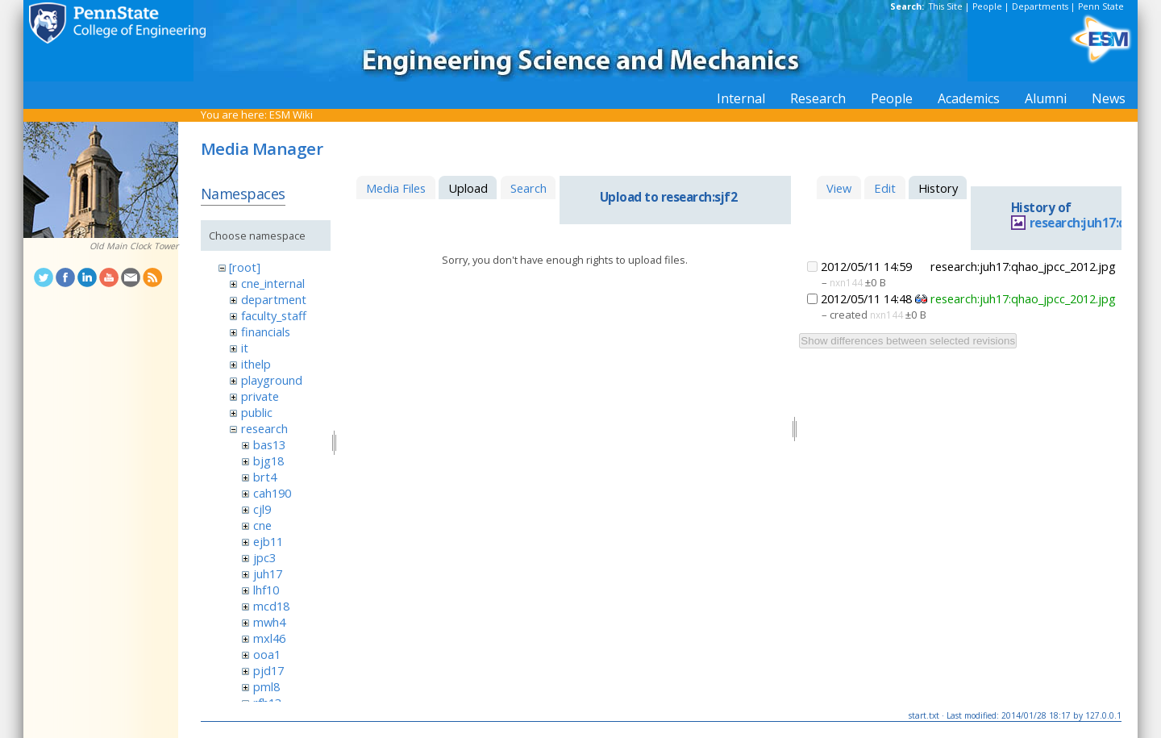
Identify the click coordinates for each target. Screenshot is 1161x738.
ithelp (256, 364)
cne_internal (273, 283)
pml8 (266, 686)
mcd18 (271, 606)
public (257, 412)
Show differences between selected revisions (908, 341)
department (273, 299)
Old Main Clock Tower (133, 246)
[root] (244, 267)
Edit (885, 188)
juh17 (267, 573)
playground (271, 380)
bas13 (269, 444)
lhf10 (266, 590)
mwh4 (269, 622)
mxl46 (269, 638)
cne (262, 525)
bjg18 (268, 460)
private (260, 396)
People (987, 6)
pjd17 (268, 670)
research (264, 428)
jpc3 (264, 557)
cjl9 (262, 509)
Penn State (1101, 6)
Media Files (396, 188)
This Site (946, 6)
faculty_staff (273, 315)
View (838, 188)
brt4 (265, 477)
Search (528, 188)
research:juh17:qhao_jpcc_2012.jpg (1023, 298)
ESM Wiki (291, 114)
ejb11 (268, 541)
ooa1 (267, 654)
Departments (1040, 6)
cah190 (272, 493)
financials (265, 331)
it (244, 348)
